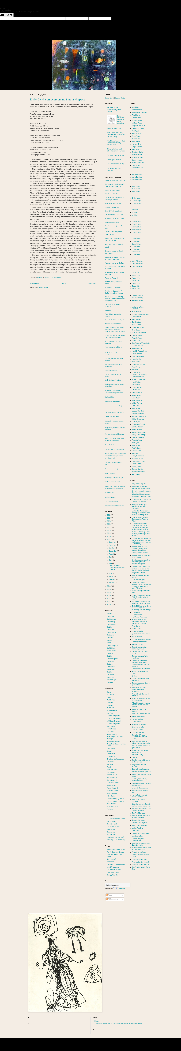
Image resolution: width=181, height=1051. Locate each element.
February (112, 579)
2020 (109, 530)
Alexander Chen (112, 807)
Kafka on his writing (111, 469)
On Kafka (110, 653)
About (112, 98)
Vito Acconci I (136, 390)
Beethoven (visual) (113, 741)
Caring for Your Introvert (140, 553)
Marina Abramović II (139, 416)
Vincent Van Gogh (138, 411)
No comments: (57, 277)
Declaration (111, 862)
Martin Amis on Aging (112, 222)
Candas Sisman (137, 427)
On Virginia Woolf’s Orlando (141, 639)
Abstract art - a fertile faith (115, 263)
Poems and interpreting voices (114, 412)
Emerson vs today (138, 727)
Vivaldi (109, 697)
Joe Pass (110, 713)
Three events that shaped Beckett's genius (141, 844)
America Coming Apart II (140, 862)
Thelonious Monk (112, 783)
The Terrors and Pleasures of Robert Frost (141, 761)
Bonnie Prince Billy (138, 364)
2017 (109, 539)
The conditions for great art (141, 772)
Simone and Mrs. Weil (112, 417)
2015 (109, 589)
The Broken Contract (114, 870)
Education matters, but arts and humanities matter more (141, 805)
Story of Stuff (111, 859)
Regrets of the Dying (139, 852)
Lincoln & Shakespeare (140, 788)
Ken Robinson (137, 155)
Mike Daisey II (137, 400)
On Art (109, 643)
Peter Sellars (136, 222)
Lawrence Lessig (138, 128)
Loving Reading (137, 828)
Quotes (117, 98)
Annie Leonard (137, 110)
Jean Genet (136, 362)
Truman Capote (137, 469)
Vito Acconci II (137, 393)
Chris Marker (136, 317)
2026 (109, 515)
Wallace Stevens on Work (113, 324)
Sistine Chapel (137, 464)
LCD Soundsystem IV (114, 724)
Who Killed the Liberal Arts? (141, 714)
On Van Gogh (111, 680)
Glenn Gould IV (112, 780)
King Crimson (111, 756)
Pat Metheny (111, 700)
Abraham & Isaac (138, 458)
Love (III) (135, 757)
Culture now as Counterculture (137, 613)
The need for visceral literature (114, 434)
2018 (109, 536)
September (113, 551)
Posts (109, 895)
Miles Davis (111, 726)
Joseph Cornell (137, 429)
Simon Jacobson (138, 160)
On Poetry (110, 630)
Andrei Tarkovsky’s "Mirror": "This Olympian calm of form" (141, 597)
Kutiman (109, 751)
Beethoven (110, 708)
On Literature (111, 619)
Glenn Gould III (112, 778)
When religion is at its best (113, 203)
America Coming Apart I (140, 859)
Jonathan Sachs (137, 152)
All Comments (112, 899)
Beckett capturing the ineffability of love (139, 648)
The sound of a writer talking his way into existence (139, 689)
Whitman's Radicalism (112, 207)
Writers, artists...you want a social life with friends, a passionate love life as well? (115, 456)
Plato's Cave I (137, 448)
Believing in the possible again (114, 477)
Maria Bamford (137, 174)
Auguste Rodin (137, 338)
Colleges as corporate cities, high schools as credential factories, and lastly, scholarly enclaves (140, 526)
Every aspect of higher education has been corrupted (139, 506)
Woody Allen (136, 319)
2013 (109, 595)
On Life (109, 614)
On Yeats (110, 682)
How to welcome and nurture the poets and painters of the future (139, 621)
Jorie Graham (136, 325)
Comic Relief (111, 651)
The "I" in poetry (137, 755)
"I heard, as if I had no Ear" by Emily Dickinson (115, 258)
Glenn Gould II (112, 775)
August (111, 554)
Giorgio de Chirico (138, 327)
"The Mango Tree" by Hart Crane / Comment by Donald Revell (116, 143)
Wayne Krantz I (112, 785)
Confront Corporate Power (116, 864)
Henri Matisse (136, 382)
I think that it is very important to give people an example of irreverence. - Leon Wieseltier (141, 585)
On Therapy (108, 310)
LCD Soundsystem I (113, 716)
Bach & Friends (112, 769)
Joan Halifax (136, 141)
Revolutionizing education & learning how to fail (141, 848)
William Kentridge (138, 419)
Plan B (109, 767)
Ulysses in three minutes (140, 314)
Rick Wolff (135, 131)
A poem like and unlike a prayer (115, 218)
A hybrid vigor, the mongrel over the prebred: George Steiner (141, 705)
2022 (109, 524)
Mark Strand (136, 406)
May (110, 563)
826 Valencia (111, 821)
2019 (109, 533)
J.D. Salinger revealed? (112, 501)
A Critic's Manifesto (138, 716)
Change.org (111, 832)
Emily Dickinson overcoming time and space (57, 99)
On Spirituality (111, 624)
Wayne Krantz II (112, 788)
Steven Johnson (137, 346)
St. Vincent (110, 695)
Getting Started (137, 466)
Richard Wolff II (137, 133)
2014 (109, 592)
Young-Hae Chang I (139, 432)
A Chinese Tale (109, 493)
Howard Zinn (136, 144)
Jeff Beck (110, 764)
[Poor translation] (9, 15)
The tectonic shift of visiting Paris (115, 320)
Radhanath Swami (138, 424)
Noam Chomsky (137, 631)
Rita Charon (136, 115)
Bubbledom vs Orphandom (141, 769)
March (111, 576)
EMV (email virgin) (138, 580)
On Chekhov (111, 669)
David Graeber (137, 118)
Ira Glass (135, 369)
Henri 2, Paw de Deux (139, 351)
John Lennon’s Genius (139, 825)
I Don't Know (136, 722)
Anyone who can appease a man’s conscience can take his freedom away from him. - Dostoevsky (141, 541)
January (112, 582)
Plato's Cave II (137, 451)
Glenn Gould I (111, 772)
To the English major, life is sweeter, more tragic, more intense (141, 534)
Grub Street (111, 829)
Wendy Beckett (137, 149)
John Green (136, 186)
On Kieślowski (111, 632)
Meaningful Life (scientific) (116, 840)
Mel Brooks (136, 385)
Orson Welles (136, 372)
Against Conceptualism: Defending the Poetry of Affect (140, 519)
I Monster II (110, 705)
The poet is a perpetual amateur (114, 449)
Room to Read (112, 824)
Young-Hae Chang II (139, 435)
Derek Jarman (137, 354)
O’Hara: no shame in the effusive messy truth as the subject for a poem (141, 571)
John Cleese (136, 330)
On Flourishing (109, 397)
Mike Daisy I (136, 398)
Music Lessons (112, 793)
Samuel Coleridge (138, 437)
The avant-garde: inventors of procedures (141, 556)
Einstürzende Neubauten (115, 759)
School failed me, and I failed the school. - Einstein (116, 150)
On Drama (110, 635)
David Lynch (136, 422)
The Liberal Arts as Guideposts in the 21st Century (139, 737)
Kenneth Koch (137, 348)
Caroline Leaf (136, 322)
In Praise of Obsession (113, 287)
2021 (109, 527)
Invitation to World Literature (138, 308)
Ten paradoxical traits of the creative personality (141, 809)
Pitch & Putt (136, 474)
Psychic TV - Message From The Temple (139, 376)
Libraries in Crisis (113, 872)
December (113, 542)
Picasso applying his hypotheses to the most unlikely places (115, 336)
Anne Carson (136, 340)
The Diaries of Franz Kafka (141, 343)
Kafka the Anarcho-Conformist (115, 180)
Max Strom (135, 107)
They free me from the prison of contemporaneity (141, 742)
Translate (119, 888)
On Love (109, 638)
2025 (109, 518)
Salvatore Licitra (112, 791)
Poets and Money (138, 732)
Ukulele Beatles (112, 710)
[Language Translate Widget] (117, 885)
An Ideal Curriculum (139, 724)
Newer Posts (34, 284)
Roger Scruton (137, 147)
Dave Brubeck (111, 804)
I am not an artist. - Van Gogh (114, 215)
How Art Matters (137, 719)
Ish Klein (135, 210)
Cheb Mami (111, 748)
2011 (109, 601)
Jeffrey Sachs (136, 139)
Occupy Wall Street (113, 875)
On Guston (110, 674)
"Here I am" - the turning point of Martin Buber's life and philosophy (116, 134)
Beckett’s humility (110, 497)
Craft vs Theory (137, 730)
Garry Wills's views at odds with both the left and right (141, 602)
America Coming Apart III (140, 864)
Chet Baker (110, 762)
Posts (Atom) (43, 287)
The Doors (110, 732)
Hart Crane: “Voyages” (139, 617)
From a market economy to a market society (141, 784)
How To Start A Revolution (116, 849)
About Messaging (113, 867)
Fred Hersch (111, 754)
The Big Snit (136, 445)
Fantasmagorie (137, 335)
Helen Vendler (137, 387)
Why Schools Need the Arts (113, 194)
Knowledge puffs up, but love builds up (140, 751)
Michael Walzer (137, 123)
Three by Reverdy (111, 278)
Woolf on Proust (137, 644)
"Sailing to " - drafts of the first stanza (114, 292)
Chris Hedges (136, 198)
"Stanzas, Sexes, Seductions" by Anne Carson (114, 109)
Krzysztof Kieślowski (139, 379)
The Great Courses (113, 827)
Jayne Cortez (111, 729)
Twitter (123, 98)
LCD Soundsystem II (114, 718)
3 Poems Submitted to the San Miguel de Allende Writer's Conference (118, 1024)
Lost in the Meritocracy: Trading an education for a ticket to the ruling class (141, 513)
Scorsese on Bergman (139, 823)
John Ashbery (136, 408)
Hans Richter (136, 311)
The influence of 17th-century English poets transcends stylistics (139, 548)
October (112, 548)
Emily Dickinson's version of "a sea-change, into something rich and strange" (141, 608)
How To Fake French (139, 333)
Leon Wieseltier (137, 261)
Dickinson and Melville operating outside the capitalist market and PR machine (140, 663)
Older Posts (92, 284)
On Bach (135, 676)
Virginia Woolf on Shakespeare (114, 506)
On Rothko (110, 661)
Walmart (135, 453)
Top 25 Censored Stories (115, 852)
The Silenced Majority (139, 112)
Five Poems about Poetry (115, 164)
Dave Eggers (136, 136)
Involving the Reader (114, 160)
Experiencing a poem (111, 370)
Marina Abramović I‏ (138, 414)
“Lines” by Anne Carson (115, 128)
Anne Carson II (137, 629)
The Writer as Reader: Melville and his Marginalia (141, 487)
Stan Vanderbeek (138, 356)
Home (64, 284)
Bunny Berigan (112, 734)
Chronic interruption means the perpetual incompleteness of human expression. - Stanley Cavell (141, 493)
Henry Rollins (136, 359)
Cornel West (136, 239)
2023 (109, 521)
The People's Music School (116, 819)
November (113, 545)
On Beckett (110, 677)
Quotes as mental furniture (141, 634)
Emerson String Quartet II (115, 801)
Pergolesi (110, 809)
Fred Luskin (136, 165)
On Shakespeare (112, 645)
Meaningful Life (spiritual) (115, 837)
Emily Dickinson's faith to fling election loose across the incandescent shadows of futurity (115, 329)
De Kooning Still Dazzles (140, 833)
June (111, 560)
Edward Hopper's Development (138, 839)
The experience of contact (116, 155)
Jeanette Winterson (138, 472)
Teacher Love (111, 834)
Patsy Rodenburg (138, 456)
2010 (109, 604)
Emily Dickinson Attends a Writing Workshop (120, 119)
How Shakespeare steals (112, 401)
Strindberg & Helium (139, 461)
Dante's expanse (110, 473)
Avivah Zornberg (137, 295)
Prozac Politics (137, 636)
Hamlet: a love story (139, 502)
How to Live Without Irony (141, 669)
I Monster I (110, 702)
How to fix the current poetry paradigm (139, 796)
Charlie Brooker (137, 168)
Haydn (109, 692)
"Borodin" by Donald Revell (113, 211)
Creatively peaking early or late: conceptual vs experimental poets (141, 562)
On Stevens (111, 667)
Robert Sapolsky (137, 120)
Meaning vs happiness (139, 642)
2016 (109, 586)
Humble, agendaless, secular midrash (139, 780)
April (110, 573)
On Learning (111, 622)
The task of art (109, 445)
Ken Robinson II (137, 157)
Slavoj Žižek (136, 273)
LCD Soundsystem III (114, 721)
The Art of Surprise (138, 813)
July (110, 557)
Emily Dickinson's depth (112, 482)
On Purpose (111, 616)
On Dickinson (111, 648)
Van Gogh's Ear (137, 836)
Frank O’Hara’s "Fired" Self (141, 566)
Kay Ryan (135, 443)
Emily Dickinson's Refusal (113, 380)
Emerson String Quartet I (115, 799)
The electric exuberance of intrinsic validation (141, 816)
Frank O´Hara (136, 367)
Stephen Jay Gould (138, 126)
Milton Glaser (136, 395)
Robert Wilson (137, 440)
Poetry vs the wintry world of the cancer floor (141, 699)
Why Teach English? (139, 484)
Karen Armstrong (138, 162)
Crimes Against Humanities (141, 499)
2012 (109, 598)
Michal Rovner (137, 403)
